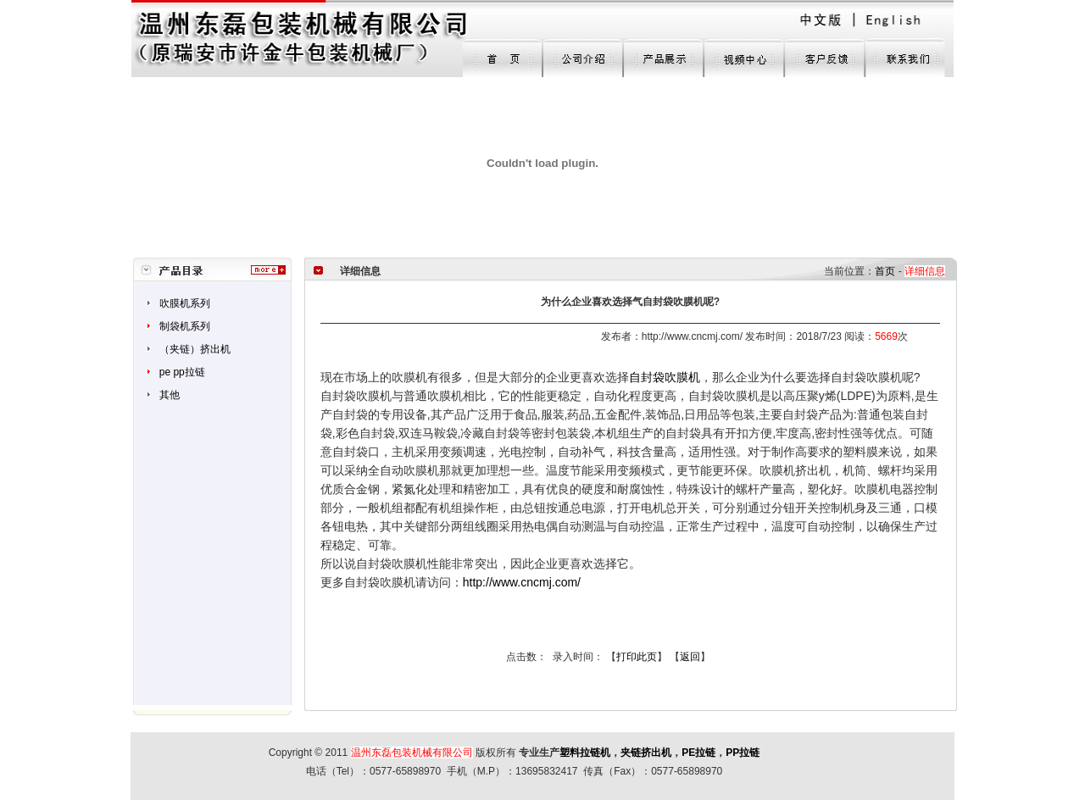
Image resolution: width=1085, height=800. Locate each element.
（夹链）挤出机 (195, 349)
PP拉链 (743, 752)
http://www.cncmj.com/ (522, 582)
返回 (690, 657)
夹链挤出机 (645, 752)
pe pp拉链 (182, 372)
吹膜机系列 (184, 303)
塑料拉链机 (584, 752)
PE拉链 (698, 752)
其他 (169, 395)
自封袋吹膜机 (664, 377)
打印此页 (636, 657)
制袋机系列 (184, 326)
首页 (885, 271)
